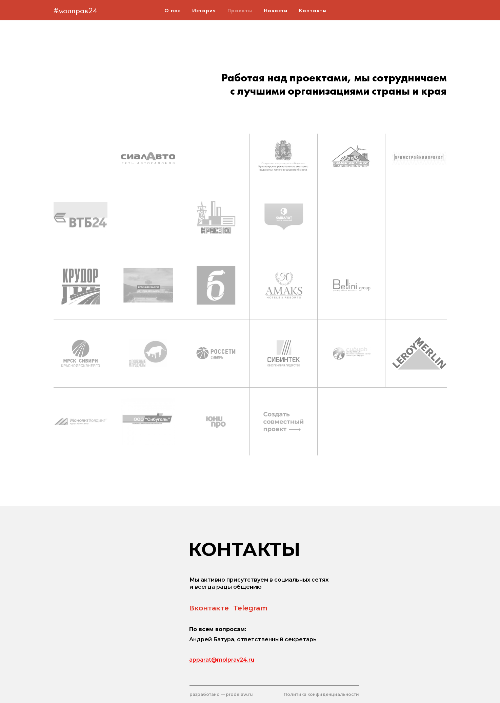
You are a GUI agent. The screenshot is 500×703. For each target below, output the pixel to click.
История (204, 10)
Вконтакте (209, 608)
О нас (172, 10)
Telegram (250, 608)
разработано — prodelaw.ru (221, 694)
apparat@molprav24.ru (221, 660)
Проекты (239, 10)
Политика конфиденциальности (321, 694)
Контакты (313, 10)
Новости (275, 10)
